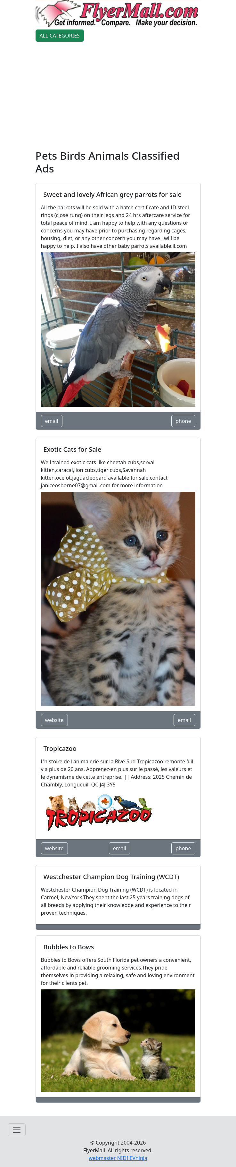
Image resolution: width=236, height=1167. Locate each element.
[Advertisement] (118, 97)
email (51, 420)
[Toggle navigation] (17, 1129)
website (54, 720)
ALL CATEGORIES (60, 35)
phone (183, 420)
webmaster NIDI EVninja (118, 1158)
